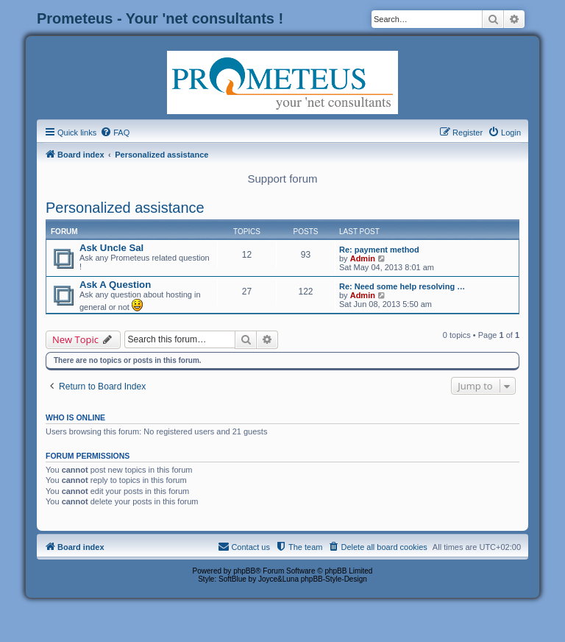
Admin (362, 258)
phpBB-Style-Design (334, 579)
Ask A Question (115, 284)
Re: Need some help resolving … (402, 286)
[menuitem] (114, 132)
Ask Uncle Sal (111, 247)
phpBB (244, 571)
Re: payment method (379, 249)
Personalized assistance (125, 208)
